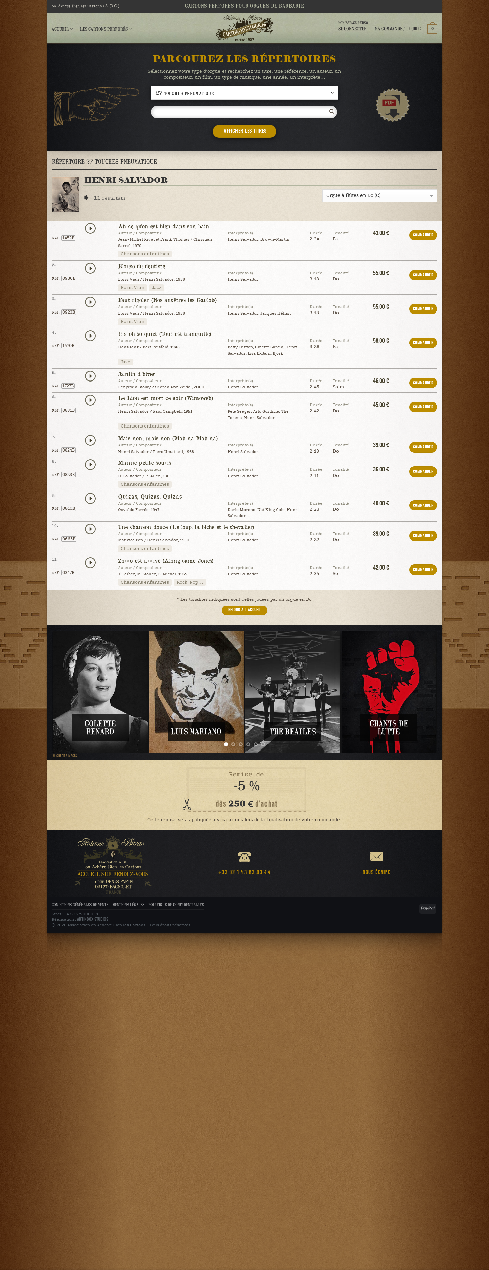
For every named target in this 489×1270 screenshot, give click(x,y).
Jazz (156, 288)
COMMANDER (423, 235)
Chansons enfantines (145, 254)
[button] (406, 28)
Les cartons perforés (106, 29)
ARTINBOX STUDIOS (92, 919)
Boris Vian (132, 288)
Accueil (62, 29)
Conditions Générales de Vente (80, 904)
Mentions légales (128, 904)
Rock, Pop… (190, 582)
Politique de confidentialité (176, 904)
